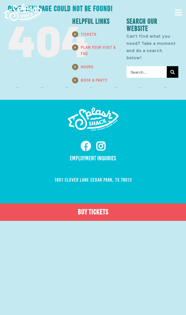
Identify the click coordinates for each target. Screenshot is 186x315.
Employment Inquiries (93, 158)
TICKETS (88, 34)
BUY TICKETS (93, 212)
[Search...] (146, 72)
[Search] (172, 72)
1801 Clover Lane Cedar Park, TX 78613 (93, 180)
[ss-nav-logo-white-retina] (23, 6)
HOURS (87, 67)
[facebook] (86, 146)
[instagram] (100, 146)
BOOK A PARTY (94, 80)
